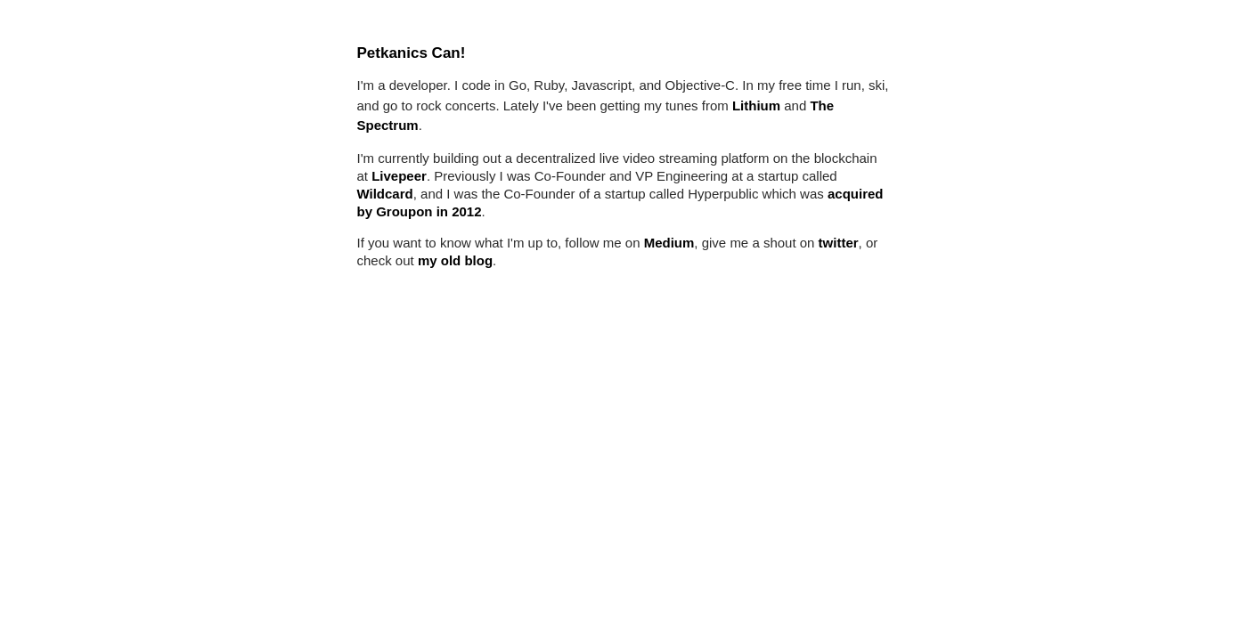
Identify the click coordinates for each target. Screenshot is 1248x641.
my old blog (455, 260)
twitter (839, 242)
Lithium (756, 105)
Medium (669, 242)
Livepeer (399, 175)
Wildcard (385, 193)
